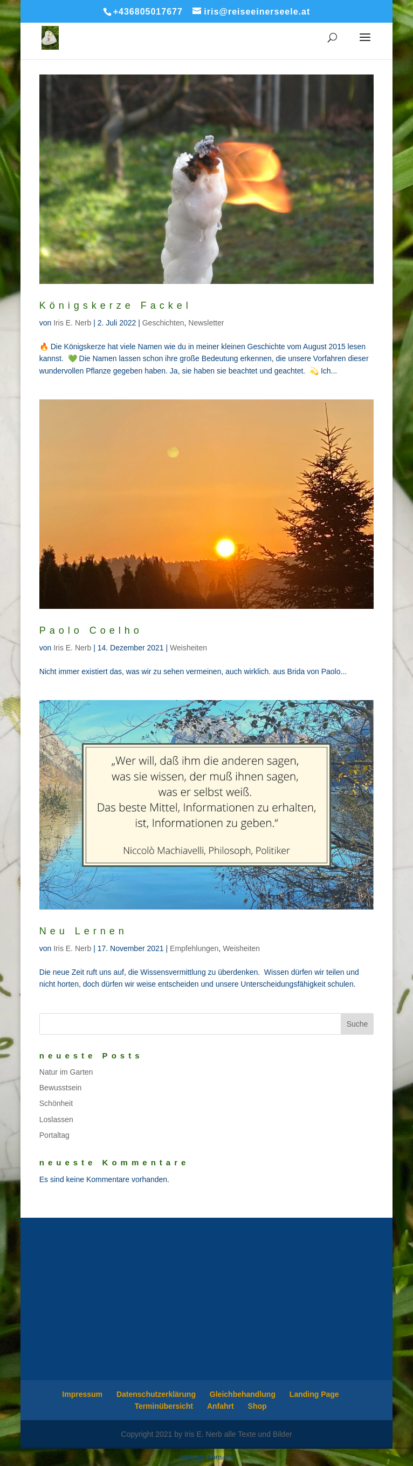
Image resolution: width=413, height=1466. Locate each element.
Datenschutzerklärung (156, 1394)
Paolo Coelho (91, 630)
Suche (357, 1024)
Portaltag (54, 1135)
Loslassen (56, 1119)
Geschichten (163, 322)
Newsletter (206, 322)
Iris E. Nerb (72, 322)
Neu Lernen (83, 931)
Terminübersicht (163, 1406)
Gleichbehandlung (243, 1394)
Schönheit (56, 1103)
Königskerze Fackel (115, 305)
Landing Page (314, 1394)
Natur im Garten (66, 1072)
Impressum (82, 1394)
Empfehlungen (194, 948)
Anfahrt (220, 1406)
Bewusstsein (60, 1087)
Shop (257, 1406)
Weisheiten (188, 647)
